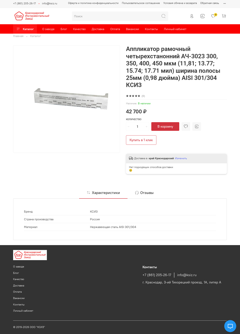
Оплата (115, 29)
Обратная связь (209, 3)
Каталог (25, 29)
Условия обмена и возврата (180, 3)
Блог (64, 29)
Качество (79, 29)
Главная (18, 36)
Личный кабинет (175, 29)
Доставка (98, 29)
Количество (133, 119)
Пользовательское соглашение (141, 3)
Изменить (181, 158)
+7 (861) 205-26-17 (24, 3)
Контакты (151, 29)
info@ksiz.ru (49, 3)
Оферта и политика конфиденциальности (93, 3)
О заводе (48, 29)
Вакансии (132, 29)
